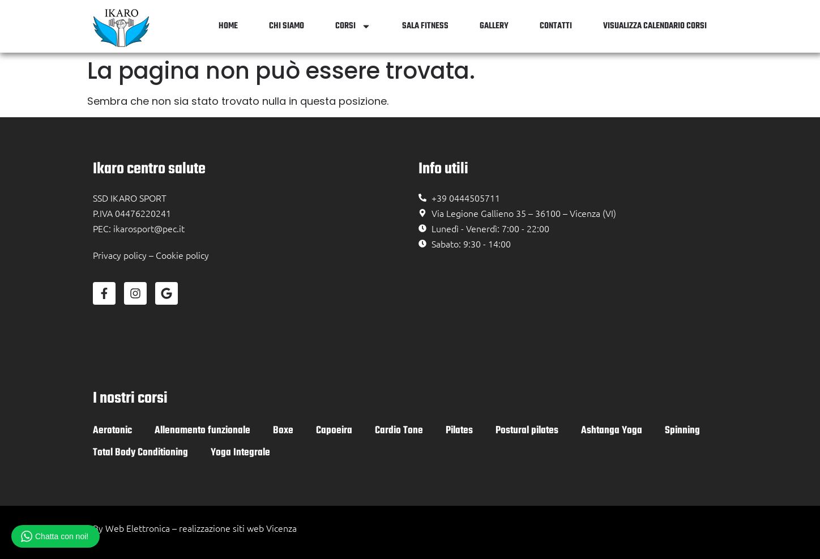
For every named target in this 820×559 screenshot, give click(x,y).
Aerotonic (112, 431)
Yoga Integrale (240, 453)
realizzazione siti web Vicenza (238, 528)
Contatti (556, 26)
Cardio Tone (399, 431)
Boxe (283, 431)
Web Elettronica (137, 528)
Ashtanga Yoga (611, 431)
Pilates (459, 431)
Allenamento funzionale (202, 431)
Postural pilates (527, 431)
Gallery (494, 26)
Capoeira (334, 431)
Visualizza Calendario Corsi (655, 26)
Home (228, 26)
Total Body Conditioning (140, 453)
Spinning (682, 431)
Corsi (353, 26)
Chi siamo (286, 26)
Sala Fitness (425, 26)
